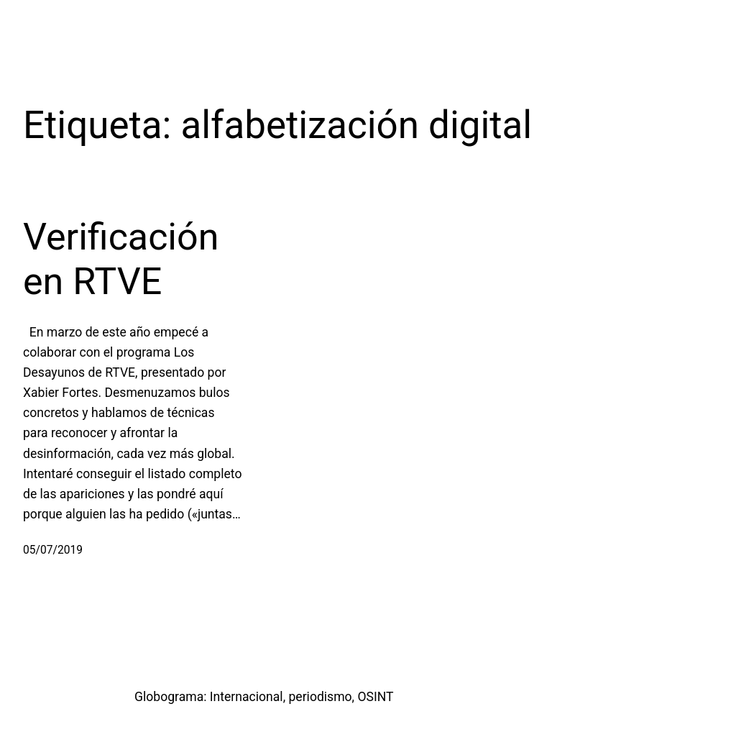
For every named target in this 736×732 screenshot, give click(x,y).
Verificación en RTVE (120, 259)
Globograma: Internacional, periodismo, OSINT (264, 697)
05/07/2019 (53, 550)
